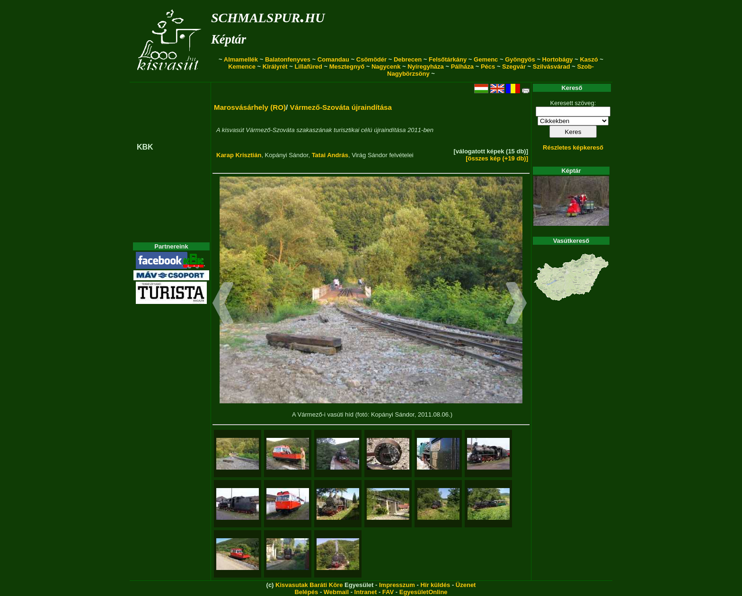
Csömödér (371, 59)
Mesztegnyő (346, 66)
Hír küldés (435, 584)
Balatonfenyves (287, 59)
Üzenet (466, 584)
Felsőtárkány (448, 59)
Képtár (228, 39)
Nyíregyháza (425, 66)
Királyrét (275, 66)
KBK (145, 147)
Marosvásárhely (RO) (250, 107)
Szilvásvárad (551, 66)
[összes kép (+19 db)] (497, 158)
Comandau (333, 59)
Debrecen (408, 59)
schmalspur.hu (268, 16)
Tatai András (330, 155)
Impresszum (397, 584)
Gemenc (486, 59)
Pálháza (462, 66)
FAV (388, 592)
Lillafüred (308, 66)
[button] (223, 304)
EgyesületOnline (423, 592)
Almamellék (241, 59)
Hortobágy (557, 59)
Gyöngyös (520, 59)
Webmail (336, 592)
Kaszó (589, 59)
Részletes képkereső (573, 147)
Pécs (488, 66)
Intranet (365, 592)
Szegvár (514, 66)
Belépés (306, 592)
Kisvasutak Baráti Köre (309, 584)
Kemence (242, 66)
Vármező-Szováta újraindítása (341, 107)
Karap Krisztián (238, 155)
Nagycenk (385, 66)
